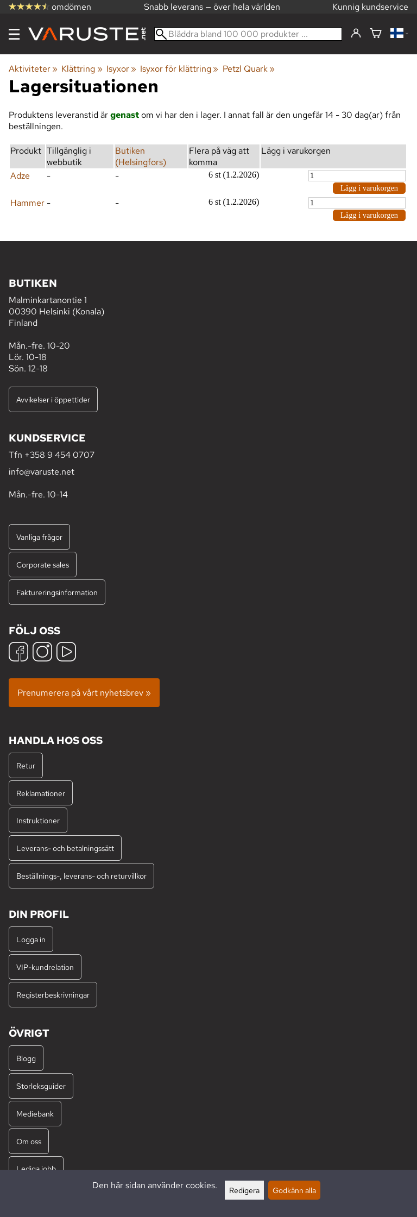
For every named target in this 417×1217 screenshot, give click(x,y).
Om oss (28, 1141)
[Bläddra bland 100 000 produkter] (248, 34)
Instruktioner (38, 820)
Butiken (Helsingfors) (140, 156)
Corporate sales (42, 564)
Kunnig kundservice (370, 6)
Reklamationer (40, 793)
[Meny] (14, 34)
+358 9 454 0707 (59, 455)
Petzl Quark (249, 68)
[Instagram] (42, 653)
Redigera (244, 1190)
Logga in (31, 939)
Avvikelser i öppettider (53, 399)
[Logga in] (356, 33)
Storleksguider (41, 1086)
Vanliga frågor (39, 537)
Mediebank (35, 1113)
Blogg (26, 1058)
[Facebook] (18, 653)
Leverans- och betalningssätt (65, 848)
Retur (25, 765)
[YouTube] (66, 653)
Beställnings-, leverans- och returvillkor (81, 876)
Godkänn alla (294, 1190)
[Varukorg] (376, 34)
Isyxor (121, 68)
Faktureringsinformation (57, 592)
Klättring (81, 68)
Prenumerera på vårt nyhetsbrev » (84, 692)
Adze (20, 175)
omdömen (50, 6)
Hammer (27, 203)
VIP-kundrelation (45, 967)
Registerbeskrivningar (53, 994)
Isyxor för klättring (179, 68)
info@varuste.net (41, 471)
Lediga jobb (36, 1168)
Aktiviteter (33, 68)
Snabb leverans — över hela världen (212, 6)
